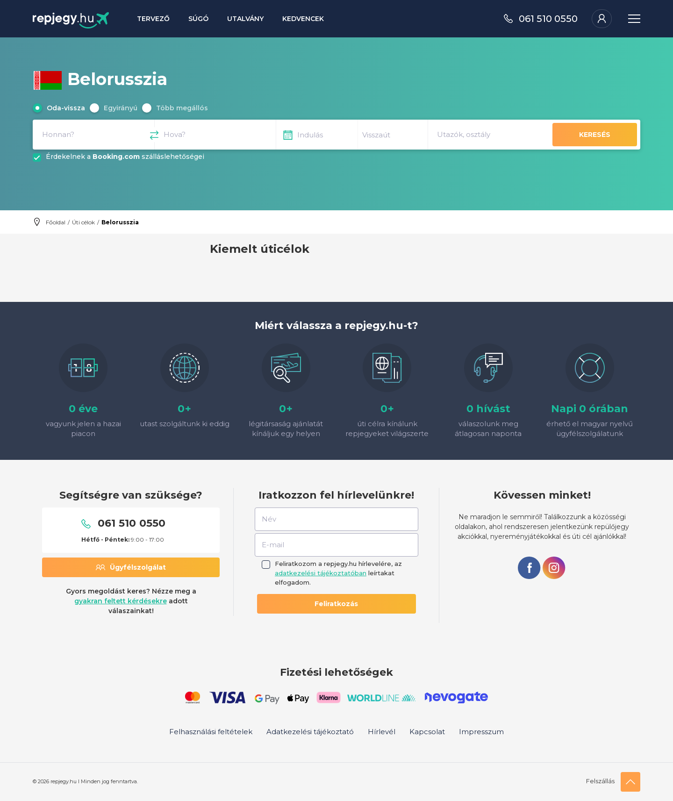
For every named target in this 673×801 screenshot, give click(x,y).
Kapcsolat (427, 731)
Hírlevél (381, 731)
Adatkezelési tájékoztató (310, 731)
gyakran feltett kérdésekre (120, 601)
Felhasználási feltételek (210, 731)
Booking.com (116, 156)
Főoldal (55, 222)
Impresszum (481, 731)
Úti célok (83, 222)
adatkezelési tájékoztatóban (320, 573)
